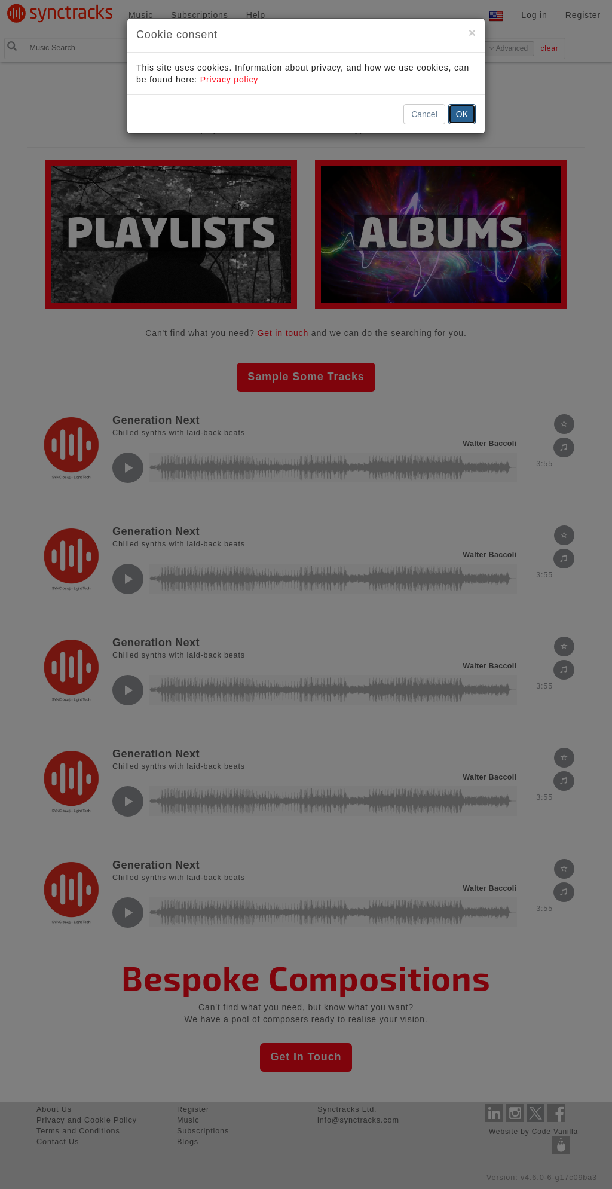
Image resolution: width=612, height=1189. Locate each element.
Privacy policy (229, 79)
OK (462, 114)
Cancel (424, 114)
